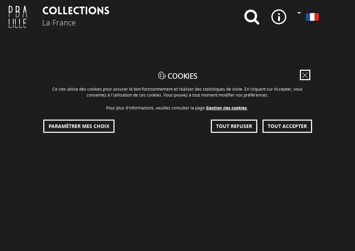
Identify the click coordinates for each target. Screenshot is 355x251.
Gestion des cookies (227, 108)
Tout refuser (234, 126)
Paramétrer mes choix (79, 126)
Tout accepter (287, 126)
